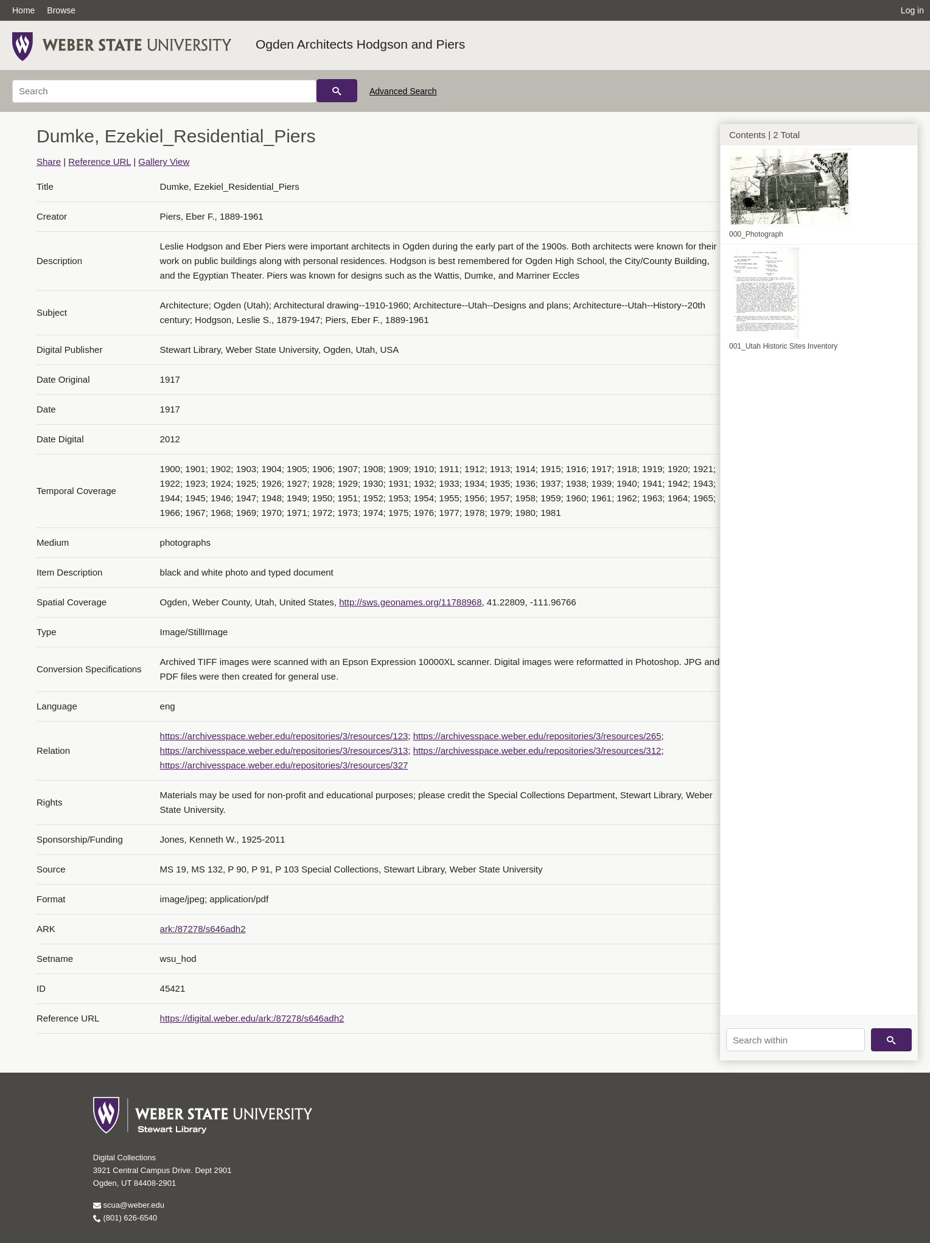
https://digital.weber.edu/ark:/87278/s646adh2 (252, 1018)
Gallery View (163, 161)
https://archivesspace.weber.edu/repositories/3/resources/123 (284, 736)
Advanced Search (403, 91)
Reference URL (99, 161)
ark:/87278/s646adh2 (203, 929)
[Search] (164, 91)
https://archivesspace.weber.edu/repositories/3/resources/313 (284, 750)
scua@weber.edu (128, 1205)
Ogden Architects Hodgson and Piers (360, 44)
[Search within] (795, 1039)
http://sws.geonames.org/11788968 (410, 602)
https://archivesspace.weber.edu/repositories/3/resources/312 (537, 750)
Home (23, 10)
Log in (912, 10)
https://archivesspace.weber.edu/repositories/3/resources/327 (284, 765)
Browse (61, 10)
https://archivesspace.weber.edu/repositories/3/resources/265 (537, 736)
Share (49, 161)
